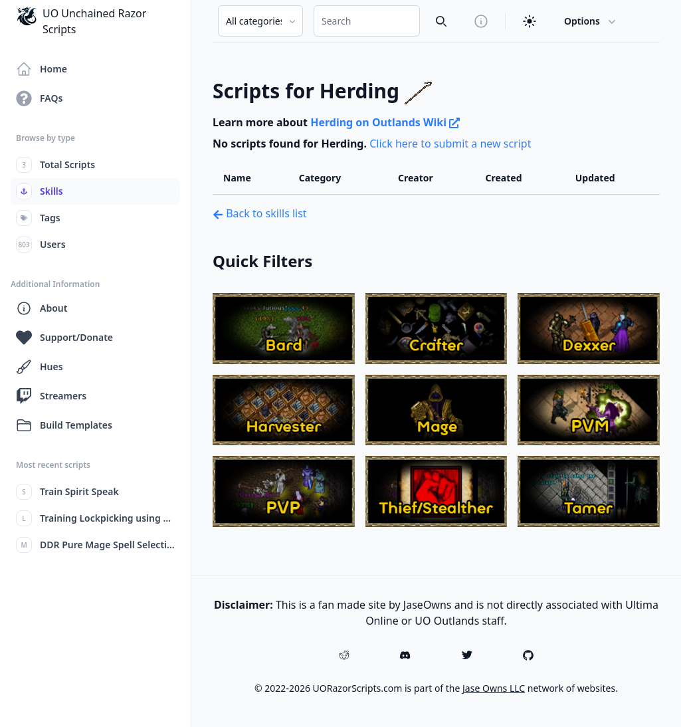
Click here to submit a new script (450, 143)
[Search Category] (260, 21)
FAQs (39, 98)
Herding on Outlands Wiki (385, 122)
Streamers (51, 396)
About (41, 308)
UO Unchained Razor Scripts (81, 21)
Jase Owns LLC (493, 688)
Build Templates (64, 425)
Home (41, 69)
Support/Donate (64, 338)
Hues (39, 367)
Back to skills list (260, 213)
